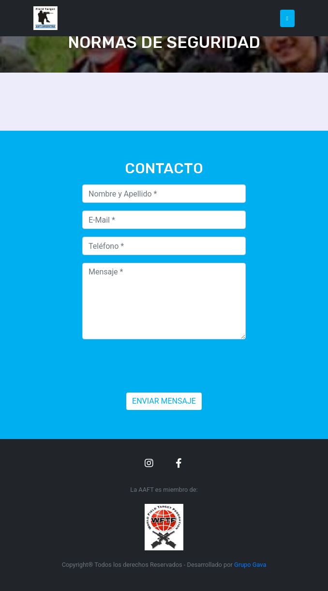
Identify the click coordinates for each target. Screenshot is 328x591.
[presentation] (155, 366)
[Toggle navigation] (287, 18)
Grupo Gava (250, 564)
